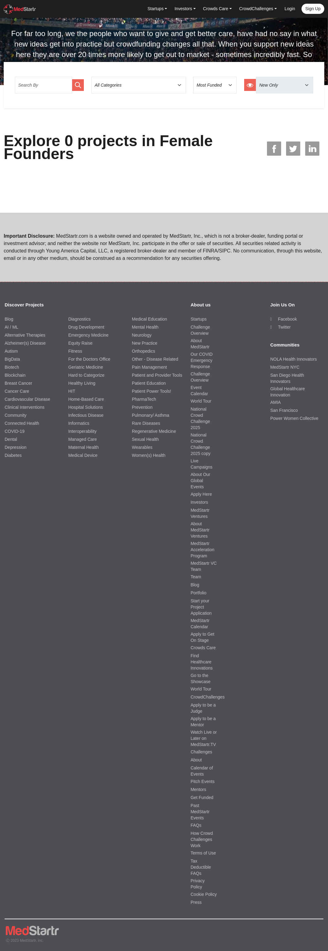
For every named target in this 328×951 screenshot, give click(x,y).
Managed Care (82, 439)
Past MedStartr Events (200, 811)
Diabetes (13, 455)
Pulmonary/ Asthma (150, 415)
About (196, 759)
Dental (11, 439)
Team (196, 576)
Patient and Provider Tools (157, 375)
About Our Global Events (200, 480)
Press (196, 902)
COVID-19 (15, 431)
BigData (12, 359)
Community (16, 415)
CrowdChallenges (208, 697)
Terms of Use (203, 853)
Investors (199, 502)
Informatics (78, 423)
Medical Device (82, 455)
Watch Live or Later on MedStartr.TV (204, 738)
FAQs (196, 825)
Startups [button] (156, 8)
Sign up (313, 8)
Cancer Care (17, 391)
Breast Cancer (18, 383)
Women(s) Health (149, 455)
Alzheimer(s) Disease (25, 343)
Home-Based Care (86, 399)
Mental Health (145, 327)
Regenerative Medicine (154, 431)
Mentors (198, 789)
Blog (9, 319)
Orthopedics (143, 351)
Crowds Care (203, 647)
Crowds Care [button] (215, 8)
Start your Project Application (201, 607)
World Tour (201, 401)
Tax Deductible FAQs (201, 867)
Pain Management (149, 367)
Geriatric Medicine (85, 367)
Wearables (142, 447)
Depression (16, 447)
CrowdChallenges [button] (256, 8)
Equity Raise (80, 343)
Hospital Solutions (85, 407)
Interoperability (82, 431)
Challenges (201, 751)
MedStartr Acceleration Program (202, 549)
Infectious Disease (85, 415)
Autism (11, 351)
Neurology (142, 335)
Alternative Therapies (25, 335)
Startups (199, 319)
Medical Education (149, 319)
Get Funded (202, 797)
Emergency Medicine (88, 335)
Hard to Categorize (86, 375)
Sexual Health (145, 439)
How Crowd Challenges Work (202, 839)
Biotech (12, 367)
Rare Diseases (146, 423)
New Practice (144, 343)
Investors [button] (183, 8)
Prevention (142, 407)
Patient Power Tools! (151, 391)
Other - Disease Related (155, 359)
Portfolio (198, 592)
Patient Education (149, 383)
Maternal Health (83, 447)
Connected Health (22, 423)
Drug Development (86, 327)
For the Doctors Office (89, 359)
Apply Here (201, 494)
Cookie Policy (204, 894)
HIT (71, 391)
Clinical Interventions (24, 407)
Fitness (75, 351)
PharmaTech (144, 399)
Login (290, 8)
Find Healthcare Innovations (202, 661)
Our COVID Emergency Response (202, 360)
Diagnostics (79, 319)
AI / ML (11, 327)
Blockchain (15, 375)
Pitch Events (203, 781)
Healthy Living (81, 383)
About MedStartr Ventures (200, 530)
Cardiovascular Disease (27, 399)
